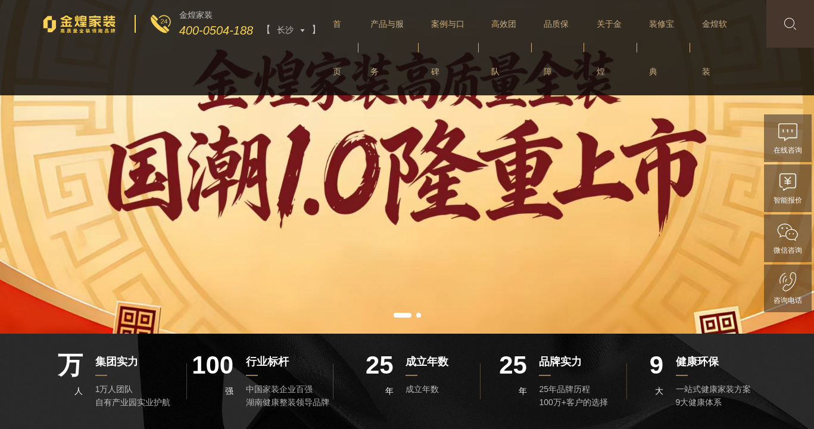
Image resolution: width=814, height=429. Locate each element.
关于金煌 (609, 47)
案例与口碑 (447, 47)
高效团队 (503, 47)
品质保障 (556, 47)
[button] (402, 315)
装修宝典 (661, 47)
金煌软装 (714, 47)
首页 (337, 47)
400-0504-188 (216, 30)
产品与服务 (387, 47)
